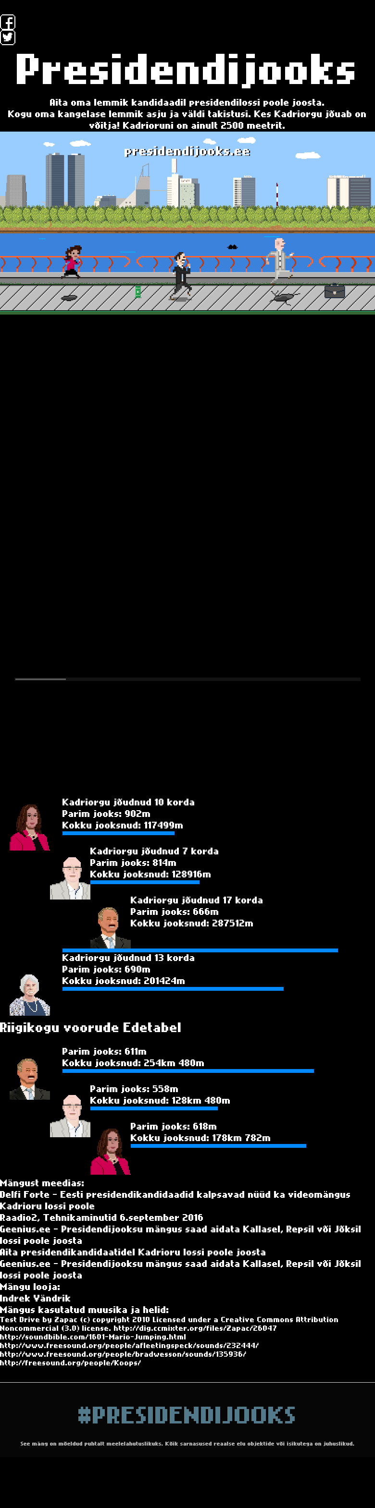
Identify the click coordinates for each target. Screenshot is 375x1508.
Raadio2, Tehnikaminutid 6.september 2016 (102, 1218)
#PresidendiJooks (187, 1416)
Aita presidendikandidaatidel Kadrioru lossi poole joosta (133, 1252)
